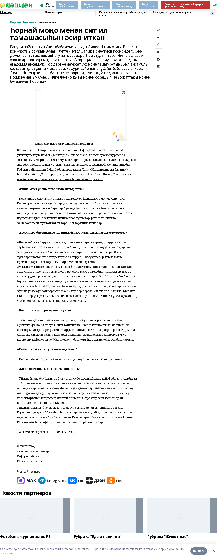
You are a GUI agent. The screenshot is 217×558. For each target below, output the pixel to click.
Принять (199, 551)
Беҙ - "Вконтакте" (67, 5)
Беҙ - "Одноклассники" (95, 5)
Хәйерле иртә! (54, 12)
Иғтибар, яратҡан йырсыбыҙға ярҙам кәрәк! (123, 13)
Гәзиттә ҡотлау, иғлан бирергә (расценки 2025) (183, 5)
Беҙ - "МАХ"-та (148, 5)
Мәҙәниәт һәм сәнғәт (23, 22)
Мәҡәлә (6, 13)
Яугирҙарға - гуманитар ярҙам (172, 12)
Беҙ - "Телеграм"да (124, 5)
